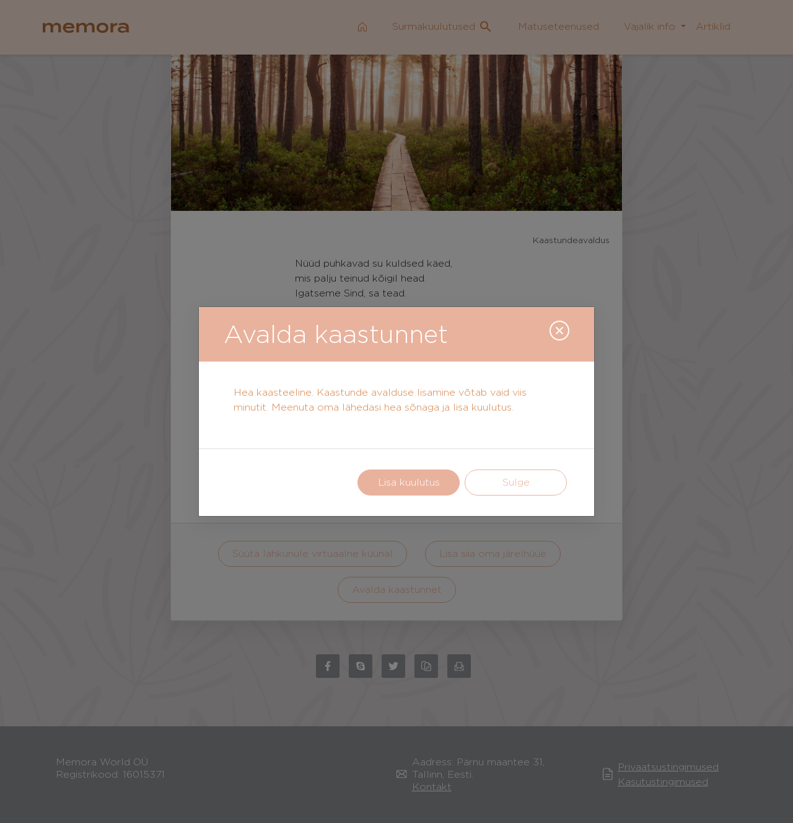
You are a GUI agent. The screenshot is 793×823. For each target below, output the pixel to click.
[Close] (559, 330)
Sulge (516, 482)
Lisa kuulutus (409, 482)
